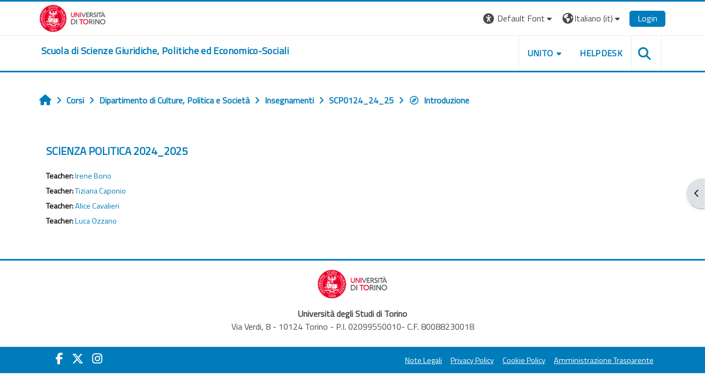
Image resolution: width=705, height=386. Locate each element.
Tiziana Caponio (100, 191)
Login (647, 18)
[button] (519, 18)
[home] (165, 51)
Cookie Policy (523, 360)
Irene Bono (93, 176)
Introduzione (439, 100)
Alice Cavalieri (97, 206)
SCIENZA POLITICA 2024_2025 (117, 151)
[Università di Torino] (72, 17)
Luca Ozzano (96, 221)
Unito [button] (540, 53)
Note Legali (423, 360)
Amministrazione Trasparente (604, 360)
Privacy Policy (472, 360)
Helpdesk (601, 53)
